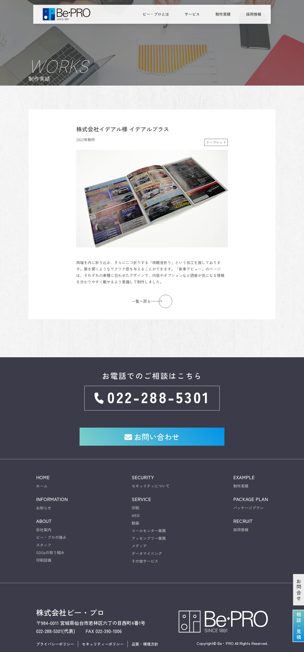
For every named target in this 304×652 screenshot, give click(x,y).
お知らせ (43, 494)
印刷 (135, 494)
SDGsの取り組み (50, 539)
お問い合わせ (152, 422)
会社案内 (43, 516)
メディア (139, 532)
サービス (192, 14)
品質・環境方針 (145, 630)
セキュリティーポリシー (103, 630)
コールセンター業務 (149, 517)
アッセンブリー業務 (149, 524)
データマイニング (147, 540)
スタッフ (43, 531)
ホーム (42, 472)
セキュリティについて (151, 472)
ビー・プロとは (155, 14)
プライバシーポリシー (55, 630)
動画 (135, 509)
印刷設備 (43, 546)
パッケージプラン (248, 494)
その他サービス (145, 547)
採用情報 (253, 14)
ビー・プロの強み (51, 523)
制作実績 (223, 14)
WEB (136, 502)
